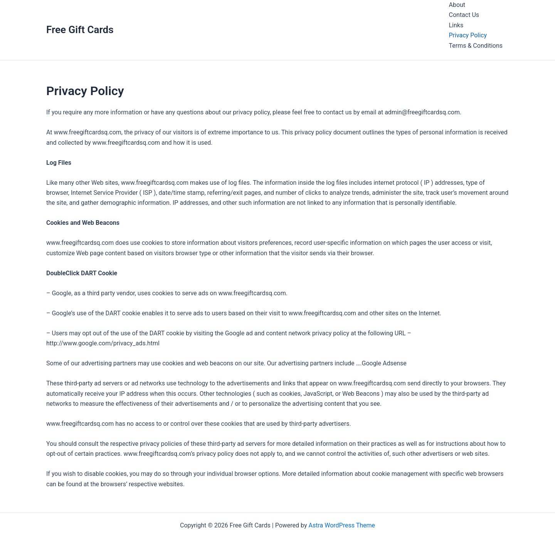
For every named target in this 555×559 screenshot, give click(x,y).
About (457, 4)
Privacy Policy (468, 35)
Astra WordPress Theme (342, 525)
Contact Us (464, 14)
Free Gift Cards (80, 29)
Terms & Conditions (476, 45)
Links (456, 25)
